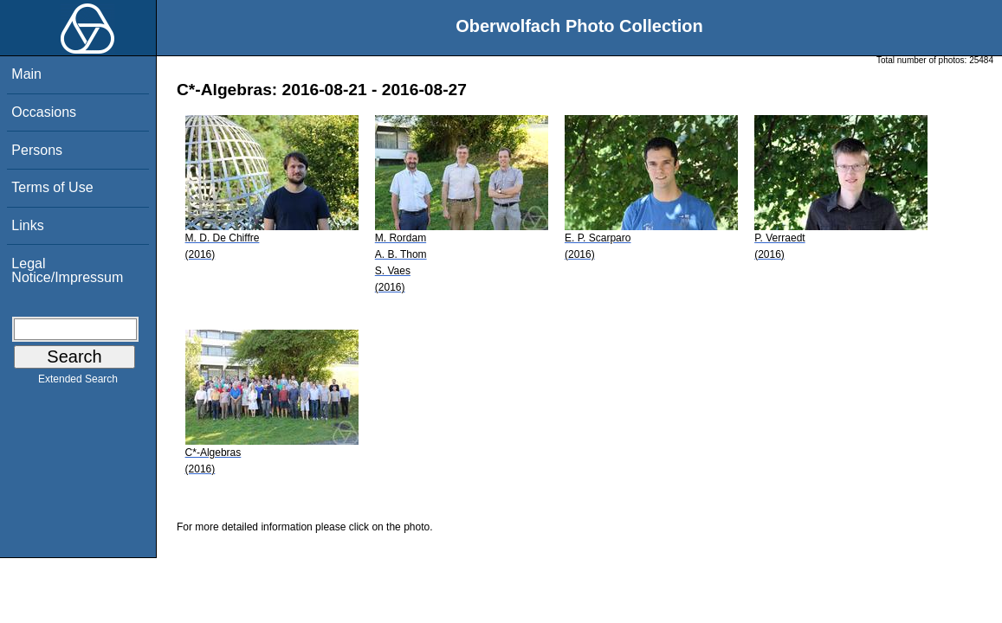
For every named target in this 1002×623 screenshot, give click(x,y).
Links (27, 225)
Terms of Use (52, 187)
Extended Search (78, 382)
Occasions (43, 112)
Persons (36, 150)
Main (26, 74)
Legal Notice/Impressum (67, 270)
